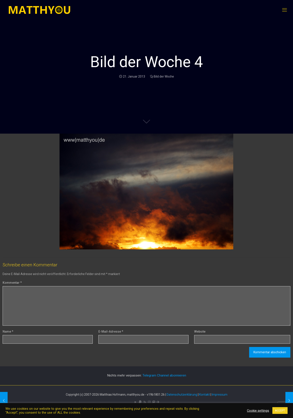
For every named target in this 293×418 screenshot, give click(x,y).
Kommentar (12, 282)
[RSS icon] (144, 402)
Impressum (219, 394)
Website (199, 331)
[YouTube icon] (135, 402)
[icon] (140, 402)
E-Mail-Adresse (110, 331)
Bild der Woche (164, 76)
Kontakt (204, 394)
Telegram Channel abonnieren (164, 375)
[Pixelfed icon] (149, 402)
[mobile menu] (284, 10)
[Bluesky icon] (157, 402)
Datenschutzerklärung (182, 394)
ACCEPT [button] (280, 410)
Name (8, 331)
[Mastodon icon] (153, 402)
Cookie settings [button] (258, 411)
